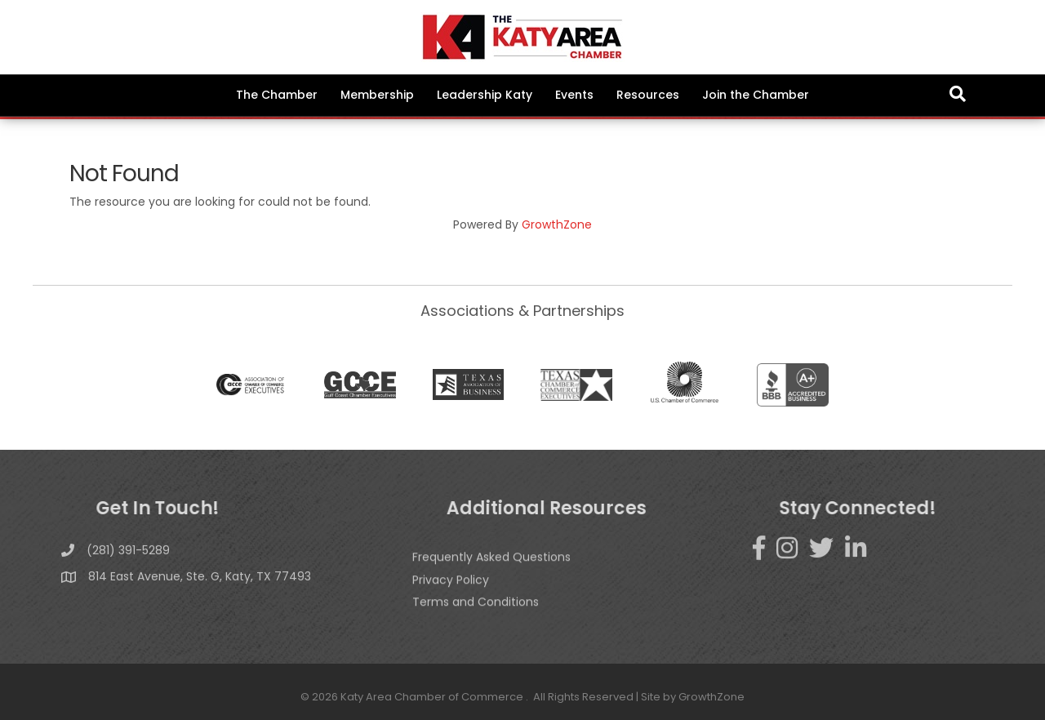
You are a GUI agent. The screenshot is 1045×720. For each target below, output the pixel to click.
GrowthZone (557, 224)
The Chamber (277, 95)
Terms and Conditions (475, 622)
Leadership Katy (484, 95)
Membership (377, 95)
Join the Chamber (755, 95)
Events (574, 95)
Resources (647, 95)
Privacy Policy (450, 599)
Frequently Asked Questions (491, 577)
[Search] (957, 94)
